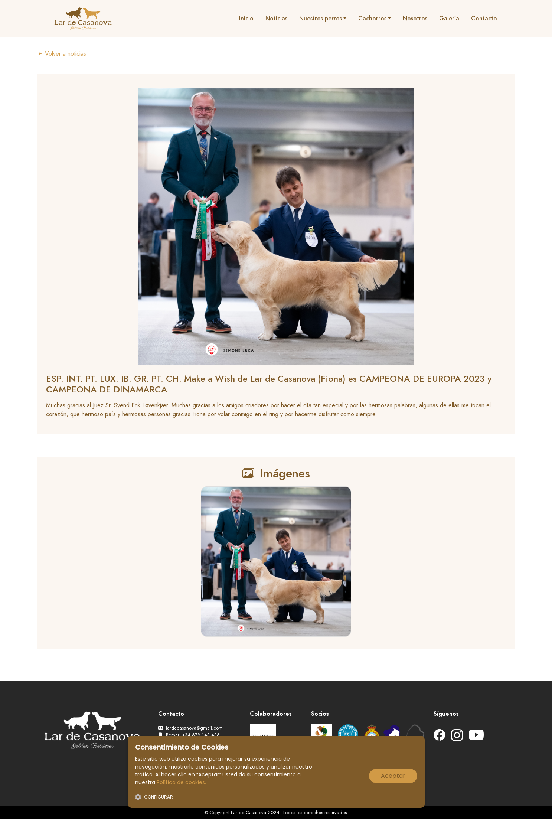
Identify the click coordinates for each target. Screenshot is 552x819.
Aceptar (393, 775)
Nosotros (415, 18)
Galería (449, 18)
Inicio (246, 18)
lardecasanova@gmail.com (190, 727)
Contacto (484, 18)
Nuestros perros (320, 18)
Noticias (276, 18)
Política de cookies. (181, 782)
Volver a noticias (61, 53)
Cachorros (372, 18)
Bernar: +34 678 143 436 (189, 734)
